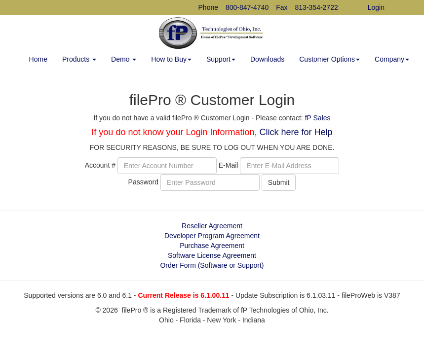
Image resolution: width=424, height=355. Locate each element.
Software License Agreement (212, 255)
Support (220, 59)
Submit (279, 182)
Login (376, 7)
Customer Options (329, 59)
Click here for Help (296, 132)
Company (392, 59)
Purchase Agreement (212, 245)
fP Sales (318, 118)
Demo (123, 59)
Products (79, 59)
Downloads (267, 59)
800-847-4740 (247, 7)
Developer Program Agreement (212, 236)
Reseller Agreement (212, 226)
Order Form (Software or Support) (212, 265)
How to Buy (171, 59)
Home (38, 59)
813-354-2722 (316, 7)
